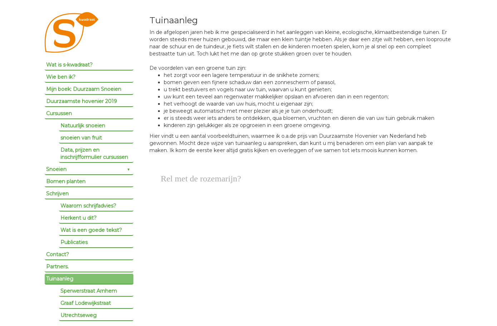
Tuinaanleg (59, 279)
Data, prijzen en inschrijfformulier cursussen (94, 153)
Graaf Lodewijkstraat (85, 303)
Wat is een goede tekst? (91, 230)
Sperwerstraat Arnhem (88, 291)
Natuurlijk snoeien (82, 125)
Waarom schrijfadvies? (88, 206)
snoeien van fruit (81, 138)
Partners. (57, 266)
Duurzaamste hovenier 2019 (81, 101)
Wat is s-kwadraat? (69, 65)
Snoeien (56, 169)
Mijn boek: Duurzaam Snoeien (83, 89)
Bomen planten (65, 181)
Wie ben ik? (60, 77)
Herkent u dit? (78, 218)
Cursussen (59, 113)
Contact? (57, 254)
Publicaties (74, 242)
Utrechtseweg (78, 315)
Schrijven (57, 193)
